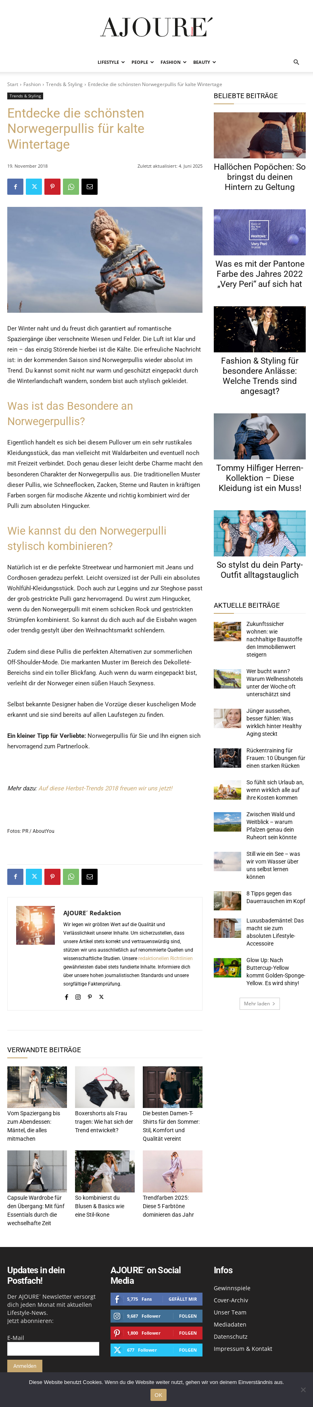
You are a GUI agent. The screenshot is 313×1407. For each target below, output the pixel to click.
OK (158, 1395)
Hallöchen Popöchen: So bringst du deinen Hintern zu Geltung (260, 177)
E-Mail (15, 1334)
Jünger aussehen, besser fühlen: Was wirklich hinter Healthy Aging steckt (275, 702)
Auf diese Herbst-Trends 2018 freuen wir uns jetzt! (105, 788)
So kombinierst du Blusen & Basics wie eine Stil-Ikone (104, 1204)
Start (12, 84)
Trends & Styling (64, 84)
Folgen (188, 1313)
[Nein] (303, 1390)
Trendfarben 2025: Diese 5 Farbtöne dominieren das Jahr (171, 1204)
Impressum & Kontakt (243, 1345)
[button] (296, 62)
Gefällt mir (183, 1296)
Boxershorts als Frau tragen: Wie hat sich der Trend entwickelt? (102, 1121)
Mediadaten (230, 1321)
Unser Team (230, 1309)
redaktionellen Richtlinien (165, 958)
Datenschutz (231, 1333)
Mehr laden (259, 945)
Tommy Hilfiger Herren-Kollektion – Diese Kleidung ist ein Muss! (259, 478)
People (142, 62)
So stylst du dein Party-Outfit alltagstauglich (260, 570)
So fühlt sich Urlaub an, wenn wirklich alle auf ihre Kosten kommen (274, 761)
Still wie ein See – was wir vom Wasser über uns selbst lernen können (274, 826)
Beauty (204, 62)
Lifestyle (111, 62)
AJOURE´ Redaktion (92, 913)
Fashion (174, 62)
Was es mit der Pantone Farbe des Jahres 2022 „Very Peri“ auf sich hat (260, 274)
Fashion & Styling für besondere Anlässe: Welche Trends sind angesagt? (259, 376)
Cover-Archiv (231, 1297)
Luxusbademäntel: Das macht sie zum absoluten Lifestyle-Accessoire (274, 883)
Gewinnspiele (232, 1285)
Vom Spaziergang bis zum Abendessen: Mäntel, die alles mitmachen (36, 1121)
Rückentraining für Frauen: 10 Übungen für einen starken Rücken (275, 731)
